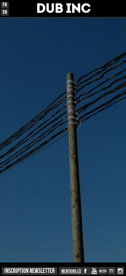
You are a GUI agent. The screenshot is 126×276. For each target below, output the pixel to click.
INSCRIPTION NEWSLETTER (29, 271)
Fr (5, 5)
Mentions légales (75, 271)
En (5, 12)
